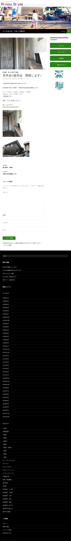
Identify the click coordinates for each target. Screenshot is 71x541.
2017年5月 (6, 362)
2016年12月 (6, 378)
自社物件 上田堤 (8, 492)
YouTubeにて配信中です (9, 276)
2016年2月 (6, 407)
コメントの (7, 530)
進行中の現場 (15, 72)
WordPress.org (7, 533)
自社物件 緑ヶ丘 (7, 72)
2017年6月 (6, 359)
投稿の (6, 526)
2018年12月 (6, 317)
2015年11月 (6, 413)
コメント (5, 192)
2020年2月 (6, 304)
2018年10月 (6, 320)
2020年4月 (6, 301)
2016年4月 (6, 400)
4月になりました (8, 273)
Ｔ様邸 (4, 450)
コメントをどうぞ (26, 78)
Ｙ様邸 (4, 457)
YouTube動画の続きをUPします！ (12, 270)
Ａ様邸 (4, 428)
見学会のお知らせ (8, 508)
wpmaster (16, 78)
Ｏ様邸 (4, 438)
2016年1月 (6, 410)
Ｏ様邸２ (5, 441)
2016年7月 (6, 391)
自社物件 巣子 (7, 499)
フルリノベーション (8, 470)
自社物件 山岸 (7, 495)
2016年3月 (6, 404)
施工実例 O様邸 (24, 166)
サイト (5, 230)
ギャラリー (6, 463)
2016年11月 (6, 381)
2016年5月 (6, 397)
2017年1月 (6, 375)
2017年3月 (6, 368)
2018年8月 (6, 327)
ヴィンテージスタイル (9, 460)
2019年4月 (6, 314)
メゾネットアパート (8, 473)
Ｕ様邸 (4, 454)
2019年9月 (6, 311)
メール (5, 222)
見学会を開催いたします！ (10, 267)
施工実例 (5, 483)
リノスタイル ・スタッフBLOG (14, 31)
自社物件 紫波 (7, 502)
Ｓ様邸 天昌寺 (7, 447)
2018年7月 (6, 330)
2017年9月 (6, 355)
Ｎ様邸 (4, 434)
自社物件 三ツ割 (8, 489)
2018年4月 (6, 339)
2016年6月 (6, 394)
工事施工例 (6, 476)
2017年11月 (6, 352)
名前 (4, 215)
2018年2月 (6, 346)
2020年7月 (6, 298)
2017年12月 (6, 349)
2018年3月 (6, 343)
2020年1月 (6, 307)
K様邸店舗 (6, 431)
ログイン (5, 523)
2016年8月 (6, 387)
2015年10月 (6, 416)
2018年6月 (6, 333)
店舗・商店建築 (7, 479)
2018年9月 (6, 323)
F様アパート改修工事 (9, 280)
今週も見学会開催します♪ (24, 173)
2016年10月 (6, 384)
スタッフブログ (7, 467)
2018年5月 (6, 336)
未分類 (4, 486)
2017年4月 (6, 365)
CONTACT (63, 31)
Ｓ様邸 (4, 444)
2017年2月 (6, 371)
